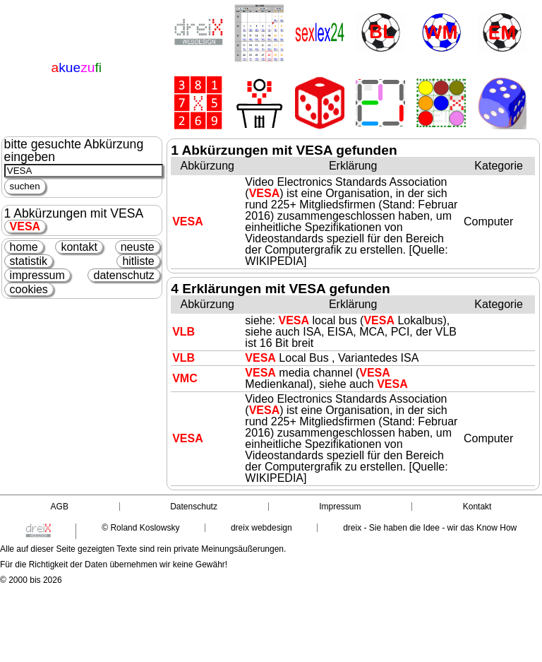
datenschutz (123, 275)
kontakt (79, 247)
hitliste (138, 261)
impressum (37, 275)
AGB (59, 506)
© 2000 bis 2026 (31, 580)
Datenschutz (193, 506)
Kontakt (477, 506)
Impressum (340, 506)
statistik (28, 261)
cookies (29, 289)
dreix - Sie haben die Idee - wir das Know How (430, 528)
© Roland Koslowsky (140, 528)
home (24, 247)
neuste (138, 247)
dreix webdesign (261, 528)
